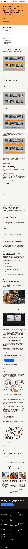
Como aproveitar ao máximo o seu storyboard (7, 38)
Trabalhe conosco (20, 530)
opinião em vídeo (14, 191)
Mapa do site (2, 537)
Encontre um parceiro (12, 540)
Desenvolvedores (12, 534)
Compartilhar (6, 270)
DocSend (11, 520)
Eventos (11, 530)
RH (11, 196)
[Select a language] (13, 1)
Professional (11, 515)
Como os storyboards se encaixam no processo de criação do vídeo (7, 36)
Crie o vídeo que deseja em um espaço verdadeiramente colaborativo (7, 43)
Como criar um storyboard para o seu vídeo (7, 41)
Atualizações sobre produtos (13, 525)
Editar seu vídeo (7, 269)
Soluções (2, 519)
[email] (7, 23)
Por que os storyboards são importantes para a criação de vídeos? (6, 34)
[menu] (26, 1)
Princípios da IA (3, 536)
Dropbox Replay (5, 308)
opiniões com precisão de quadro (11, 273)
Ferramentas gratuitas (4, 524)
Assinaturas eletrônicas (21, 523)
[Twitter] (1, 544)
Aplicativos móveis (3, 515)
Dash (10, 519)
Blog (10, 529)
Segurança (2, 520)
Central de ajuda (3, 529)
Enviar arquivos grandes (21, 514)
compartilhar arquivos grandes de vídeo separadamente (15, 336)
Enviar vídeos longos (20, 515)
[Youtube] (5, 544)
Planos (10, 524)
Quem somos (20, 529)
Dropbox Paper (5, 367)
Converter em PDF (20, 524)
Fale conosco (2, 530)
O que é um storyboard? (6, 29)
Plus (10, 514)
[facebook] (4, 23)
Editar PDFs (19, 522)
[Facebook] (3, 544)
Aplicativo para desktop (4, 514)
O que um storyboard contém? (7, 30)
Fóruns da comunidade (12, 535)
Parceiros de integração (12, 539)
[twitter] (3, 23)
